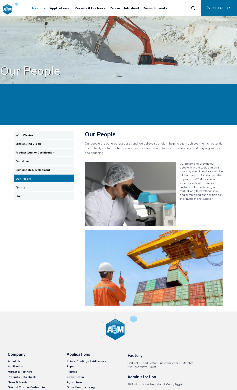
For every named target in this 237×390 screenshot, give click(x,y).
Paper (71, 366)
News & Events (155, 8)
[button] (219, 8)
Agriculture (74, 382)
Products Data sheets (22, 377)
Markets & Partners (90, 8)
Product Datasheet (124, 8)
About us (38, 8)
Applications (59, 8)
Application (15, 366)
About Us (14, 361)
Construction (75, 377)
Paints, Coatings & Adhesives (86, 361)
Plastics (72, 371)
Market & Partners (20, 371)
